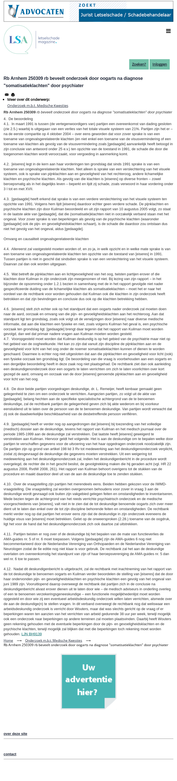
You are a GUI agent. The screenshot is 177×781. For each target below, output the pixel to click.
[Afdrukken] (13, 95)
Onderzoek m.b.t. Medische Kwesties (37, 105)
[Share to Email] (7, 95)
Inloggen (159, 64)
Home (8, 640)
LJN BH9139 (32, 634)
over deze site (15, 734)
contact (10, 754)
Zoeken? (139, 64)
